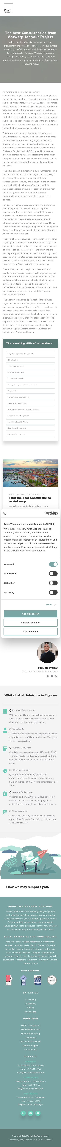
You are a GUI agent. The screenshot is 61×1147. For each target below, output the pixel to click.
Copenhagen (48, 952)
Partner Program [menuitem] (30, 1045)
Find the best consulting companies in (24, 941)
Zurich (35, 963)
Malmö (45, 956)
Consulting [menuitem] (30, 999)
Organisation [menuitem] (12, 391)
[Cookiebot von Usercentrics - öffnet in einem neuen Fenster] (44, 513)
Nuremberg (8, 959)
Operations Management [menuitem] (17, 428)
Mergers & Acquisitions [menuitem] (16, 434)
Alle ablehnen (30, 631)
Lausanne (8, 956)
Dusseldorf (10, 949)
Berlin (33, 945)
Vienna (26, 963)
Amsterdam (48, 941)
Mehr (49, 604)
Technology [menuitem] (30, 1003)
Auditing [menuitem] (30, 1007)
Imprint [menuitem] (29, 1140)
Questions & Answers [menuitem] (30, 1041)
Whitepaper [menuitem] (30, 1037)
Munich (53, 956)
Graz (8, 952)
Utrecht (53, 959)
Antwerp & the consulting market (21, 92)
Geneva (38, 949)
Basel (26, 945)
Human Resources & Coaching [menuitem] (19, 397)
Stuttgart (43, 959)
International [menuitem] (30, 1049)
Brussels (51, 945)
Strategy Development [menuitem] (16, 372)
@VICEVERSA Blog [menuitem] (30, 1033)
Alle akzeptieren (30, 614)
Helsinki (26, 952)
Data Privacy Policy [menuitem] (16, 1140)
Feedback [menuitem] (48, 1140)
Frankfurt (28, 949)
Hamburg (16, 952)
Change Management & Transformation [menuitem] (22, 385)
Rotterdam (21, 959)
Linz (25, 956)
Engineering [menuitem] (30, 1011)
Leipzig (18, 956)
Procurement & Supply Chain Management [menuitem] (23, 409)
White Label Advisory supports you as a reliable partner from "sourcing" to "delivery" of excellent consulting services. (32, 819)
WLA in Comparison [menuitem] (30, 1025)
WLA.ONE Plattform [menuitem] (30, 1029)
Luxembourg (34, 956)
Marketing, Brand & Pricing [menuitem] (18, 422)
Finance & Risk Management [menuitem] (18, 416)
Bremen (41, 945)
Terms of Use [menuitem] (38, 1140)
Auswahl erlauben (30, 622)
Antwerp (9, 945)
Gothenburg (49, 949)
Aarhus (18, 945)
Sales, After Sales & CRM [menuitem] (17, 403)
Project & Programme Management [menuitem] (20, 354)
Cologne (36, 952)
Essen (20, 949)
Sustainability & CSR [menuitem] (15, 366)
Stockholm (32, 959)
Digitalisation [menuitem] (13, 360)
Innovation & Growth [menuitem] (15, 378)
